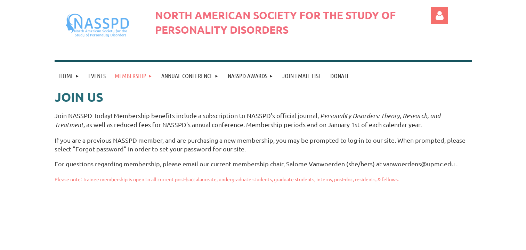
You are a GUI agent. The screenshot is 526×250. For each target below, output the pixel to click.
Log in (439, 15)
